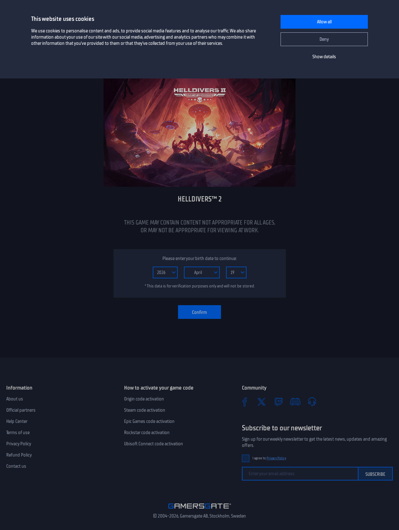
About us (14, 399)
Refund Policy (19, 455)
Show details (324, 57)
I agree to (269, 458)
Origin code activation (144, 399)
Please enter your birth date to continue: (199, 258)
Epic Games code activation (149, 421)
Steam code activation (144, 410)
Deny (324, 39)
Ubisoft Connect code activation (153, 444)
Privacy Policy (18, 444)
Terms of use (18, 432)
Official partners (21, 410)
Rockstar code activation (147, 432)
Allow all (324, 22)
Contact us (16, 466)
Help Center (16, 421)
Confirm (199, 312)
